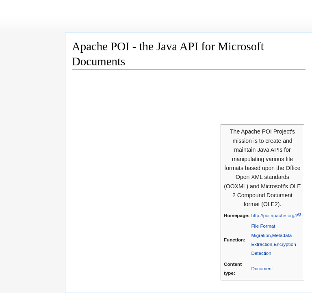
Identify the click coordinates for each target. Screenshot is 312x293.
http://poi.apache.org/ (273, 215)
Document (262, 268)
